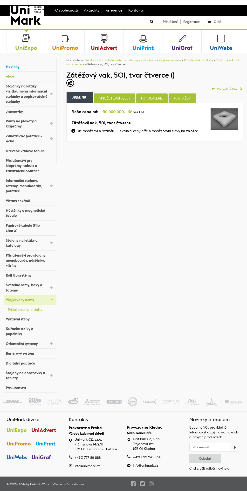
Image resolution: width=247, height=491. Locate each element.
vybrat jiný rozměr (227, 88)
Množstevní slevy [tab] (114, 98)
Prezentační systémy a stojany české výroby (127, 60)
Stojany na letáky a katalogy (30, 243)
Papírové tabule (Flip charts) (30, 228)
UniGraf (41, 457)
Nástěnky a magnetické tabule (30, 213)
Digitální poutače (30, 362)
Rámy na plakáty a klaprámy (30, 123)
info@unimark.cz (87, 466)
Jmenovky (30, 110)
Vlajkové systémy (30, 300)
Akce (30, 76)
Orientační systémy (30, 343)
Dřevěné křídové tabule (30, 150)
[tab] (224, 118)
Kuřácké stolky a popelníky (30, 331)
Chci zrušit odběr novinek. (209, 468)
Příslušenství (30, 387)
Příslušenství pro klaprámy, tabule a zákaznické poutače (30, 165)
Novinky (30, 66)
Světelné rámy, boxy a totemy (30, 287)
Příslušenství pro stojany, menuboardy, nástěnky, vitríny (30, 260)
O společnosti (66, 10)
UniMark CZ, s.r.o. (41, 484)
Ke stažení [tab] (182, 98)
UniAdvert (43, 430)
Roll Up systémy (30, 275)
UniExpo (17, 430)
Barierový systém (30, 353)
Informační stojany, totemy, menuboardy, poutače (30, 185)
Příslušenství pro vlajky (31, 309)
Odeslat (205, 458)
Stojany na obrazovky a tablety (30, 375)
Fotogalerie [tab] (152, 98)
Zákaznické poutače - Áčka (30, 138)
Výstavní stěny (30, 318)
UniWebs (17, 457)
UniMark (90, 60)
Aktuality (92, 10)
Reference (114, 10)
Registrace (191, 22)
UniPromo (19, 443)
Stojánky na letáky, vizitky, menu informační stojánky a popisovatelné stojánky (30, 94)
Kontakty (136, 10)
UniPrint (45, 443)
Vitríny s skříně (30, 200)
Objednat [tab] (79, 97)
